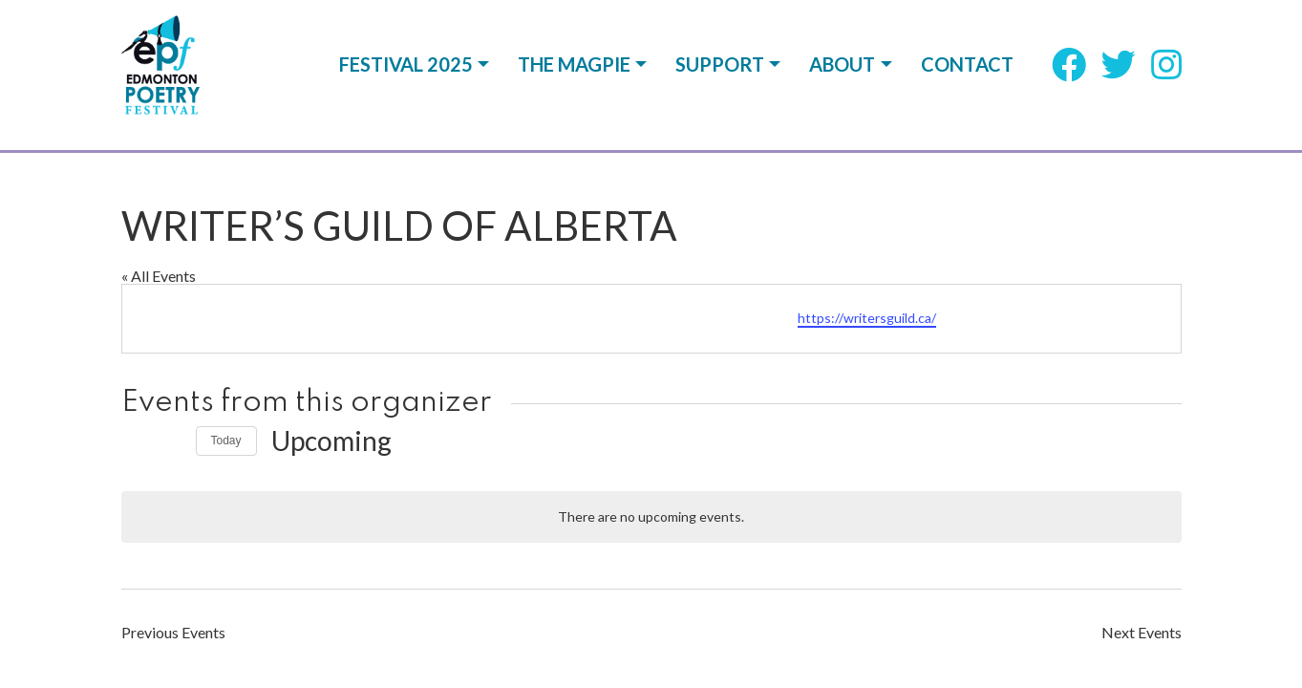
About (842, 74)
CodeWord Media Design (1104, 572)
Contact (967, 74)
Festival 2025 (406, 74)
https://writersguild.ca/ (867, 168)
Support (719, 74)
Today (226, 290)
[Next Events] (170, 291)
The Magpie (574, 74)
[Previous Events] (132, 291)
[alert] (651, 367)
